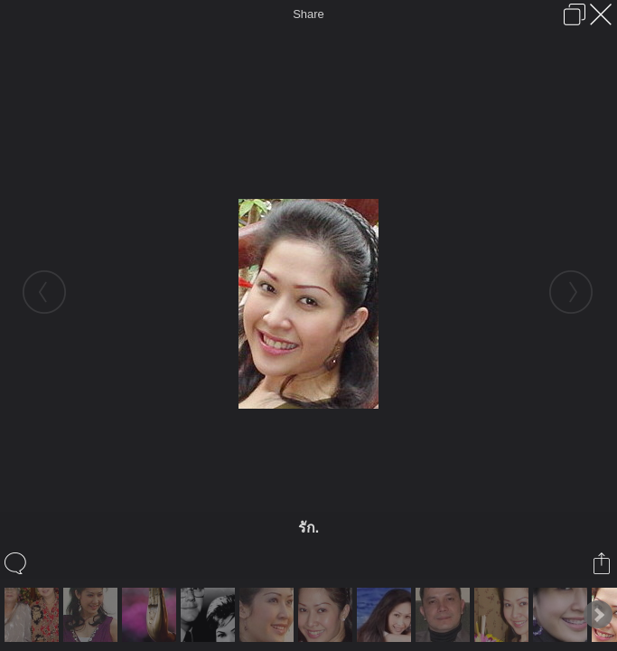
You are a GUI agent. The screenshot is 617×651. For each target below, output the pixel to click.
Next (598, 614)
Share (308, 14)
